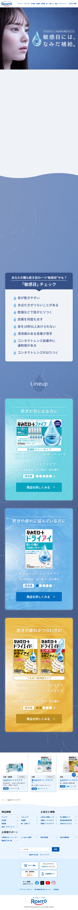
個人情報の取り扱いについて (43, 889)
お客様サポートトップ (9, 837)
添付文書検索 (64, 837)
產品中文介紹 (33, 855)
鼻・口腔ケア (25, 823)
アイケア (4, 817)
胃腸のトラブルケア (47, 823)
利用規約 (56, 889)
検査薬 (4, 823)
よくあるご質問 (26, 837)
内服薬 (23, 820)
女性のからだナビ (66, 823)
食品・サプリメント (8, 827)
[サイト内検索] (35, 849)
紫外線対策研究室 (66, 820)
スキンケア (24, 817)
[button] (74, 775)
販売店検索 (44, 837)
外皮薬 (4, 820)
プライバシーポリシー (26, 889)
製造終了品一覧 (7, 840)
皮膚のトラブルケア (47, 820)
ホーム (3, 800)
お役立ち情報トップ (47, 817)
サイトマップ (44, 855)
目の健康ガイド (65, 817)
